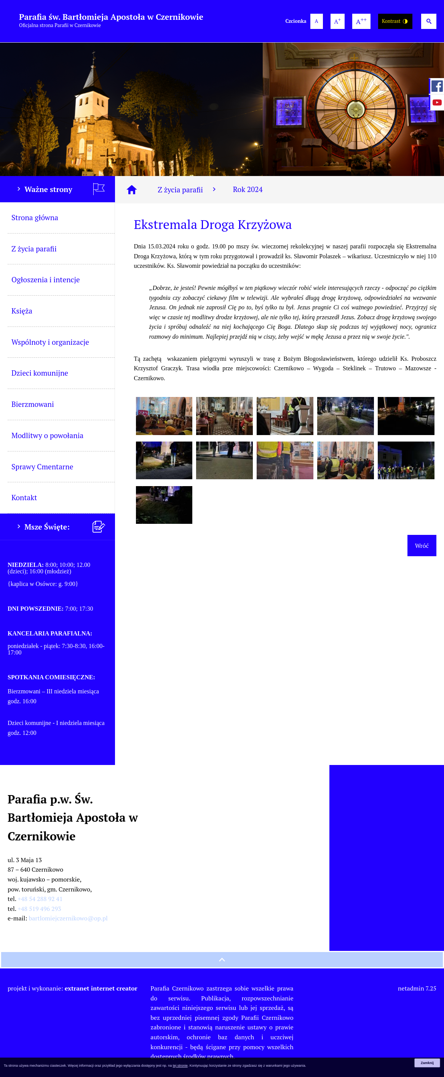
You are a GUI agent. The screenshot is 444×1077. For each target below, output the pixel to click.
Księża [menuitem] (21, 310)
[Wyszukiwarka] (428, 21)
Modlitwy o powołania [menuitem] (47, 435)
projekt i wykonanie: (72, 988)
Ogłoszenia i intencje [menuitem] (45, 279)
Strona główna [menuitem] (34, 217)
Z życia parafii (188, 189)
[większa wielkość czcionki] (338, 21)
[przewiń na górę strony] (222, 959)
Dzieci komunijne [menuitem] (39, 373)
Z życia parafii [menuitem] (34, 248)
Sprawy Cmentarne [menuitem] (42, 466)
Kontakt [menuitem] (24, 497)
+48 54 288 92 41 (40, 899)
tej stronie (180, 1065)
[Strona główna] (132, 189)
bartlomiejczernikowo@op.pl (68, 918)
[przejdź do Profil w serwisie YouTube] (436, 102)
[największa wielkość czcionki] (361, 21)
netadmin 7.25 (417, 988)
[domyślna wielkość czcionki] (316, 21)
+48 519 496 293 (39, 908)
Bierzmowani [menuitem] (32, 404)
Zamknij (427, 1063)
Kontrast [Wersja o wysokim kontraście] (395, 21)
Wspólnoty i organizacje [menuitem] (50, 342)
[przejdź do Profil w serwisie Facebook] (436, 86)
